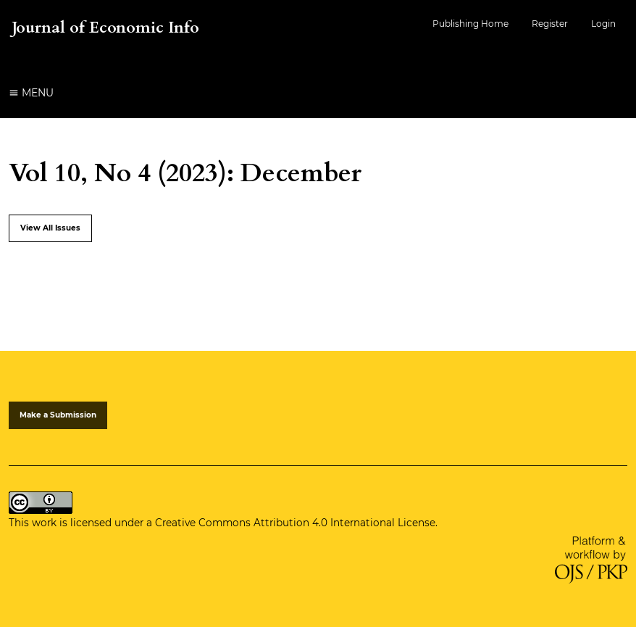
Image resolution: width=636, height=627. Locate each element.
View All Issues (50, 228)
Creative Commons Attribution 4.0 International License (295, 522)
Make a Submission (58, 415)
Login (603, 23)
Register (550, 23)
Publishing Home (470, 23)
